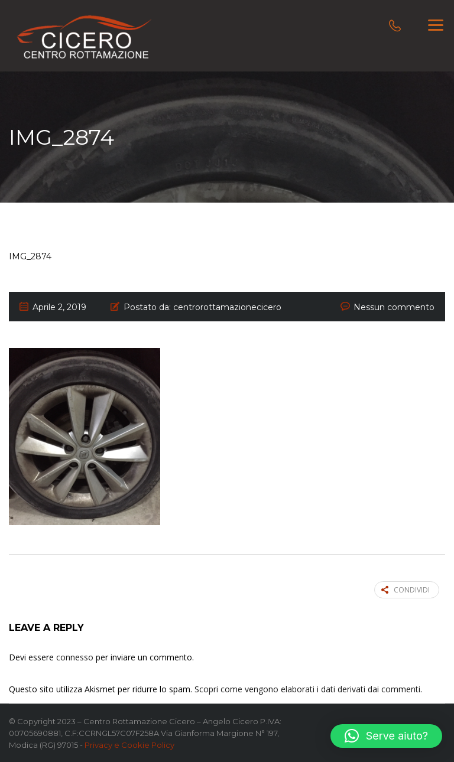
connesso (74, 657)
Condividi (405, 590)
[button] (386, 736)
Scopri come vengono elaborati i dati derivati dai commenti (307, 689)
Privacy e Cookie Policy (129, 745)
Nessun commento (394, 307)
